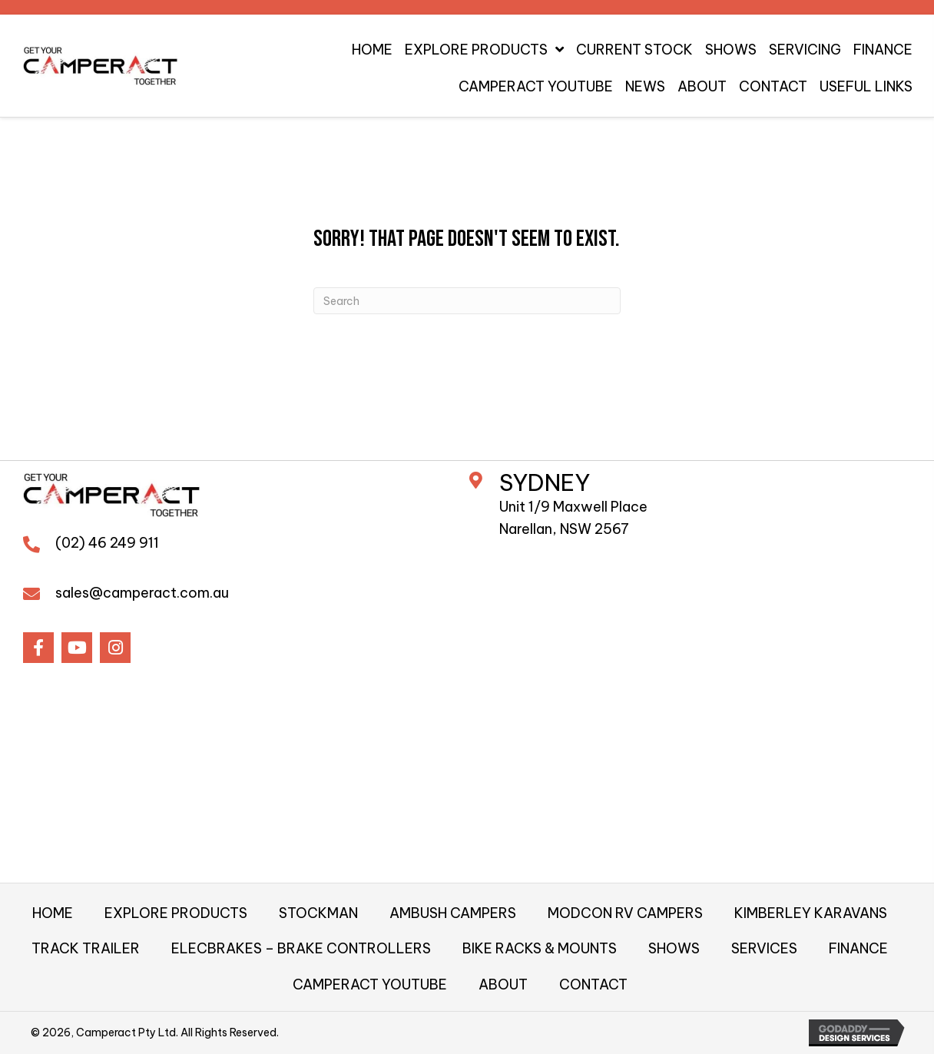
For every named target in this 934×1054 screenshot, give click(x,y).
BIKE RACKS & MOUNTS (539, 948)
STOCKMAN (318, 913)
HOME (52, 913)
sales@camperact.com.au (142, 593)
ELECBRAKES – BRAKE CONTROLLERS (301, 948)
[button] (38, 647)
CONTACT (593, 984)
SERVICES (764, 948)
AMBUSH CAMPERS (452, 913)
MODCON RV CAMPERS (625, 913)
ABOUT (503, 984)
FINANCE (858, 948)
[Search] (467, 300)
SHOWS (674, 948)
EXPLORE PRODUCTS (175, 913)
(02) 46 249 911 (107, 543)
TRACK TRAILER (85, 948)
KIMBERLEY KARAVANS (810, 913)
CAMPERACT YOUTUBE (370, 984)
